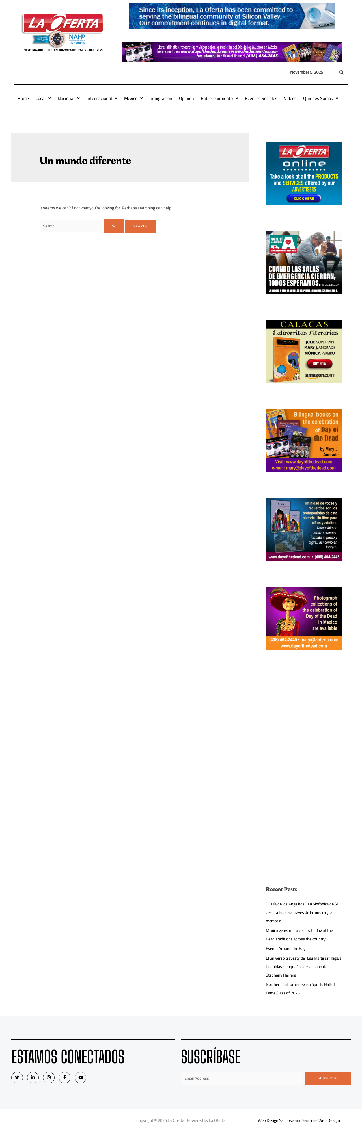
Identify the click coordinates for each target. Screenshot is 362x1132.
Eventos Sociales (261, 98)
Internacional (102, 98)
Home (23, 98)
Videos (290, 98)
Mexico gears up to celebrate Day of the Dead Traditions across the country (301, 934)
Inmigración (161, 98)
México (133, 98)
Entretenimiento (219, 98)
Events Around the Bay (286, 948)
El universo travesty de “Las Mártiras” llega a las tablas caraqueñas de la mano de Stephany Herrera (302, 966)
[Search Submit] (115, 226)
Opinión (186, 98)
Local (43, 98)
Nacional (69, 98)
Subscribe (328, 1078)
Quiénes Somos (320, 98)
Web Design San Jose (276, 1120)
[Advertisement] (304, 715)
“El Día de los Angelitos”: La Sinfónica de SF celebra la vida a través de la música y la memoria (302, 912)
